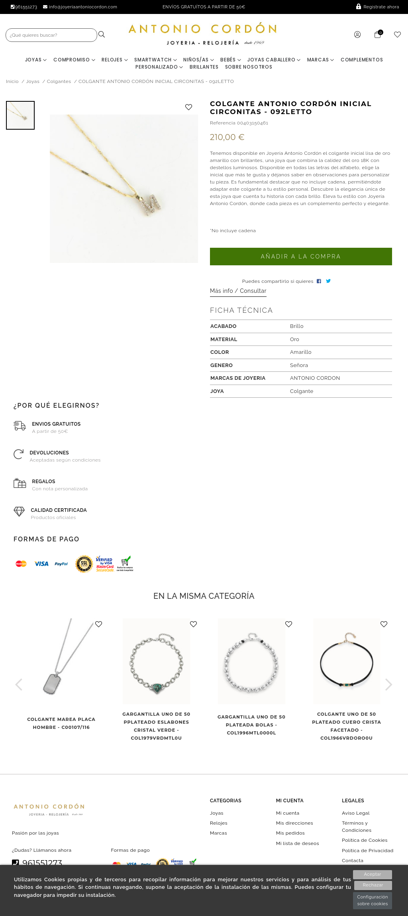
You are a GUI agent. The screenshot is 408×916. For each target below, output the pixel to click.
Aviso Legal (355, 814)
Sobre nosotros (249, 68)
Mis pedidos (290, 834)
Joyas (36, 60)
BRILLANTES (204, 68)
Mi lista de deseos (297, 844)
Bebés (230, 60)
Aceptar (372, 874)
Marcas (320, 60)
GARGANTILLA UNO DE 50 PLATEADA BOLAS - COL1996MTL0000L (252, 725)
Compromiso (74, 60)
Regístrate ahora (377, 7)
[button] (19, 685)
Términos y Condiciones (356, 827)
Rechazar (373, 885)
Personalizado (159, 68)
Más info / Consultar (238, 292)
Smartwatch (155, 60)
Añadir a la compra (301, 258)
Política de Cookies (365, 841)
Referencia (222, 123)
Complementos (362, 60)
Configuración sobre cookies (372, 900)
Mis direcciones (294, 824)
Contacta (352, 861)
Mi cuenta (288, 814)
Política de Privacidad (368, 851)
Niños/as (198, 60)
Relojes (115, 60)
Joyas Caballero (274, 60)
